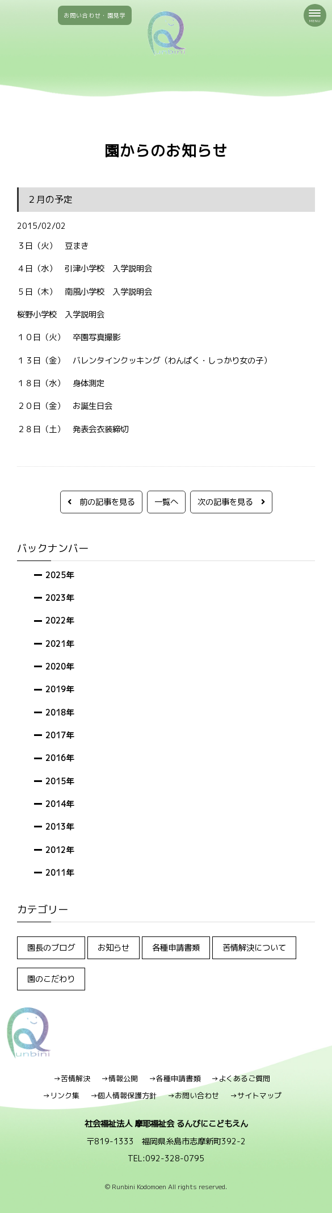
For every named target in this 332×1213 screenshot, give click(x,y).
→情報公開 (119, 1078)
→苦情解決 (71, 1078)
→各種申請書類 (174, 1078)
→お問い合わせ (193, 1095)
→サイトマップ (255, 1095)
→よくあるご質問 (240, 1078)
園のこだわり (51, 979)
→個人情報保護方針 (123, 1095)
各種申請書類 (176, 947)
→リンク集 (61, 1095)
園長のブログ (51, 947)
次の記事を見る (231, 502)
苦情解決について (254, 947)
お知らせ (113, 947)
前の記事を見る (101, 502)
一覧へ (166, 502)
